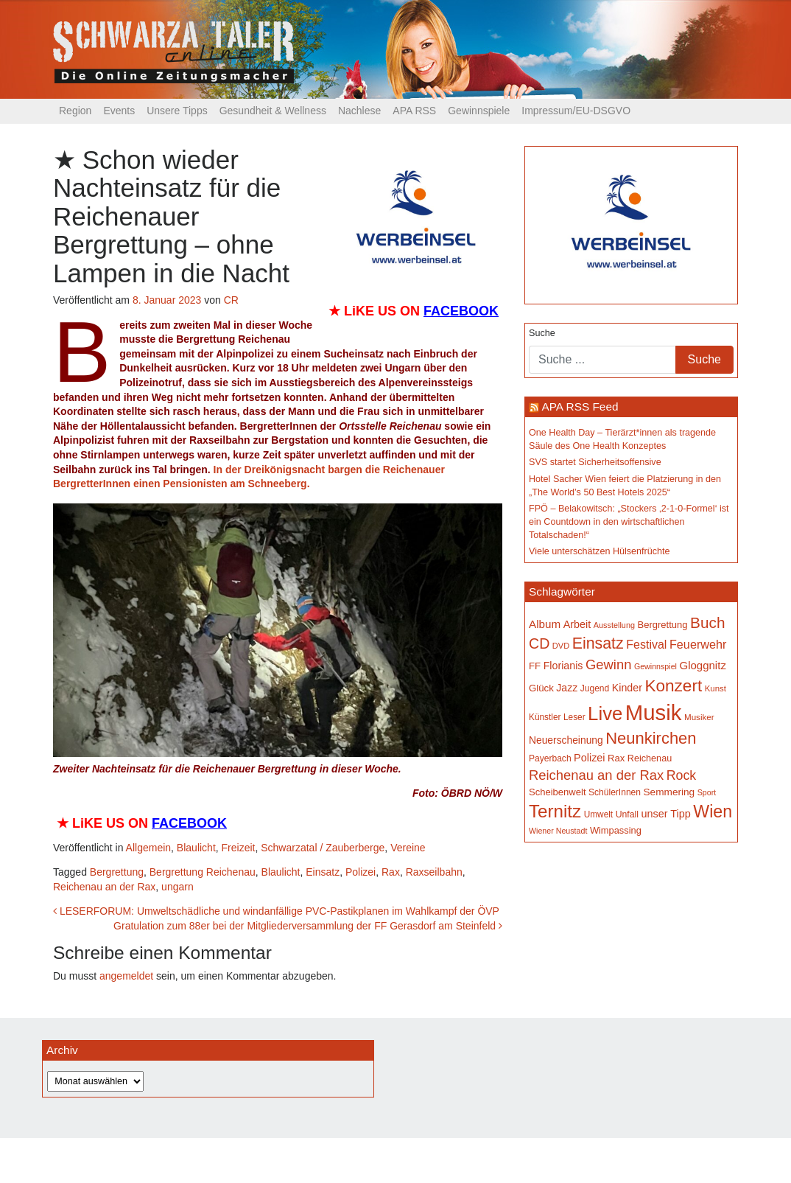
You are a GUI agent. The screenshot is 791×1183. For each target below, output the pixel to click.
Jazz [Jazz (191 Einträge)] (566, 688)
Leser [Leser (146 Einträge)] (574, 717)
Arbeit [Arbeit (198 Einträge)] (577, 624)
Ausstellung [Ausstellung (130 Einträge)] (614, 625)
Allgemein (148, 848)
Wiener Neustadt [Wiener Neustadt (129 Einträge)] (558, 830)
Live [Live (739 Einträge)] (605, 713)
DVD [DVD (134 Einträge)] (560, 645)
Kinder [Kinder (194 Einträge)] (627, 688)
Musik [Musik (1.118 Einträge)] (653, 712)
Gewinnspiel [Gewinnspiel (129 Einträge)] (655, 666)
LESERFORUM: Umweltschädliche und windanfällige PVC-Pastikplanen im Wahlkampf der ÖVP (276, 911)
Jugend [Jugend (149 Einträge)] (595, 688)
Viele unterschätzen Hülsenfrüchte (599, 551)
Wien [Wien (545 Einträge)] (712, 811)
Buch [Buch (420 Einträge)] (707, 622)
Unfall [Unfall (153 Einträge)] (627, 814)
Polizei (360, 872)
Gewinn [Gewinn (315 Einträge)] (608, 664)
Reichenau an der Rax (104, 887)
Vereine (407, 848)
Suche (542, 333)
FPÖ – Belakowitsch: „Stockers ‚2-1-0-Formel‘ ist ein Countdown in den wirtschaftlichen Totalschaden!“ (629, 521)
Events (119, 110)
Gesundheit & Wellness (272, 110)
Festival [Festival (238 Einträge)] (646, 644)
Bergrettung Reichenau (203, 872)
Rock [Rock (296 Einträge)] (682, 775)
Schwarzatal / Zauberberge (322, 848)
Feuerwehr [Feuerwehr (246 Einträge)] (698, 644)
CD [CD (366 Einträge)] (539, 643)
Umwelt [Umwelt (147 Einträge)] (598, 814)
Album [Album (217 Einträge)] (544, 624)
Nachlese (359, 110)
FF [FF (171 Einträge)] (535, 665)
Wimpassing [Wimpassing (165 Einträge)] (615, 830)
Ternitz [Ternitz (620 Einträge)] (555, 811)
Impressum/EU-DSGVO (575, 110)
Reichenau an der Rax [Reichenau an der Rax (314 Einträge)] (596, 775)
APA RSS (414, 110)
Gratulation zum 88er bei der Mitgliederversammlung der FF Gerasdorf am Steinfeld (307, 926)
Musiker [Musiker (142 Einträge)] (699, 717)
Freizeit (239, 848)
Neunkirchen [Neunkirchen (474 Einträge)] (650, 738)
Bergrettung (117, 872)
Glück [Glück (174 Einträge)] (541, 688)
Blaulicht (196, 848)
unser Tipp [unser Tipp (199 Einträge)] (665, 814)
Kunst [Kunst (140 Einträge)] (715, 688)
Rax (391, 872)
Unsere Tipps (177, 110)
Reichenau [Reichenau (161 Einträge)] (649, 758)
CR (231, 300)
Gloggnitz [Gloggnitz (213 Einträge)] (702, 665)
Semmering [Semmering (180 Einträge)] (669, 792)
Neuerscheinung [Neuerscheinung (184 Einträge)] (566, 740)
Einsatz (323, 872)
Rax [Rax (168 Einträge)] (616, 758)
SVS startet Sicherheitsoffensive (595, 462)
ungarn (177, 887)
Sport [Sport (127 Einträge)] (706, 792)
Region (75, 110)
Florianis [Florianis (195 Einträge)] (563, 665)
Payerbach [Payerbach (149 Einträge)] (550, 758)
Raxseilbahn (434, 872)
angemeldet (126, 976)
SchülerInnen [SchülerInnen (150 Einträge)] (614, 792)
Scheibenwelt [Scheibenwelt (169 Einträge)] (557, 792)
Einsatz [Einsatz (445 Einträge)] (598, 643)
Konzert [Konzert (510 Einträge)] (673, 686)
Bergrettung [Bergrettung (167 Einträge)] (662, 624)
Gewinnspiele (479, 110)
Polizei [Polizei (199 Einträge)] (589, 758)
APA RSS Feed (579, 406)
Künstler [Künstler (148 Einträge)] (544, 717)
